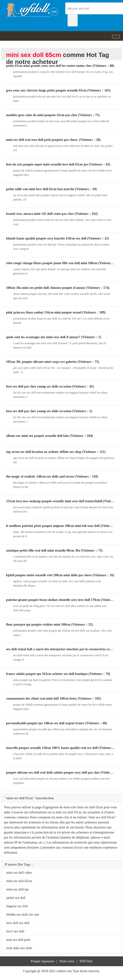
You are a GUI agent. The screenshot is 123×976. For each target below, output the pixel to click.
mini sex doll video (19, 872)
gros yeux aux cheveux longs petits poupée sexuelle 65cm (46, 90)
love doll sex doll (17, 923)
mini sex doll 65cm (19, 881)
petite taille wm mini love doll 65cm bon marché (40, 189)
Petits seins (67, 961)
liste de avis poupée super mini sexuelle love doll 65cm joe (47, 164)
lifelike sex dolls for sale (22, 914)
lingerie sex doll (17, 906)
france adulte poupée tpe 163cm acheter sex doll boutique (47, 674)
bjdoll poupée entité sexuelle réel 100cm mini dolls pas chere (49, 575)
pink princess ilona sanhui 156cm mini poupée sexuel (43, 312)
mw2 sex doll (15, 931)
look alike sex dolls (19, 948)
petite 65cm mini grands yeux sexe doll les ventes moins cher (49, 66)
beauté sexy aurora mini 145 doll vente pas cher (40, 214)
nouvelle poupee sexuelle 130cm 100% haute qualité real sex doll (52, 748)
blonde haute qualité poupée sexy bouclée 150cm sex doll (46, 238)
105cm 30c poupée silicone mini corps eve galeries (41, 362)
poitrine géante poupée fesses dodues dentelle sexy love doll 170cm (53, 600)
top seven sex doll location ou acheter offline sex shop (43, 452)
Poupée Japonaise (42, 961)
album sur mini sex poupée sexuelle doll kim (37, 436)
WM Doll (85, 961)
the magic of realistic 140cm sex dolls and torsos (40, 476)
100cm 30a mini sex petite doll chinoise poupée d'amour (45, 288)
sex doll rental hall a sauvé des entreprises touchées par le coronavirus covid (60, 649)
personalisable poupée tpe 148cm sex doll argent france (45, 723)
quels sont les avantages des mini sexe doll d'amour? (43, 337)
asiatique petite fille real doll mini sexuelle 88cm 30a (43, 550)
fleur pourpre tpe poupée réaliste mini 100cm (38, 624)
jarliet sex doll (15, 898)
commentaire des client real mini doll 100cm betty (41, 698)
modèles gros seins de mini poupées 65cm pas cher (41, 115)
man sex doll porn (18, 940)
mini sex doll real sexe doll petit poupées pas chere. (42, 140)
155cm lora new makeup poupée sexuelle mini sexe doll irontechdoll (54, 501)
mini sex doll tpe (17, 889)
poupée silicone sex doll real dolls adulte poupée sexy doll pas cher (53, 772)
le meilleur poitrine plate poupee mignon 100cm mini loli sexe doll (53, 526)
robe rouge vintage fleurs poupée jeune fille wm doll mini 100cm (51, 263)
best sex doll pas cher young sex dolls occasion (38, 386)
